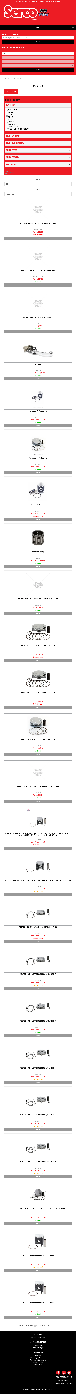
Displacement (12, 164)
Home (5, 78)
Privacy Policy (38, 1362)
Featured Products (38, 1338)
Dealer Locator (21, 2)
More (38, 238)
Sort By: (38, 189)
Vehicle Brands (12, 157)
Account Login (38, 1348)
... (53, 1326)
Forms (41, 2)
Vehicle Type (11, 150)
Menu (38, 27)
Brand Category (13, 136)
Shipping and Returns (38, 1358)
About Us (38, 1356)
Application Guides (53, 2)
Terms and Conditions (38, 1360)
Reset (12, 172)
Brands (12, 78)
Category (10, 105)
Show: (38, 179)
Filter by (12, 100)
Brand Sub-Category (15, 143)
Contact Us (33, 2)
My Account (38, 1345)
